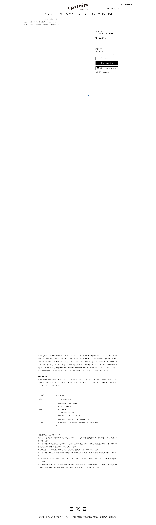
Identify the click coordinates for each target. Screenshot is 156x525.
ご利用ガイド (113, 517)
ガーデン (60, 14)
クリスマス (45, 24)
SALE (110, 14)
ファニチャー (49, 14)
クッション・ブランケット (41, 22)
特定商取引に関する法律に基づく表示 (85, 517)
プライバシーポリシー (63, 517)
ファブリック (37, 21)
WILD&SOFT (39, 19)
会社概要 (41, 517)
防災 (104, 14)
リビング (79, 14)
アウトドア (96, 14)
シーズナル (38, 24)
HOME (26, 19)
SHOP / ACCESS (126, 4)
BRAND (32, 19)
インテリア (69, 14)
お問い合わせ (50, 517)
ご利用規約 (103, 517)
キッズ (87, 14)
